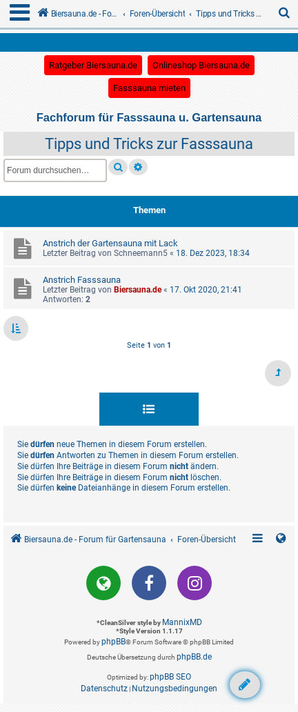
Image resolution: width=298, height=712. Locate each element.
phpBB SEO (170, 677)
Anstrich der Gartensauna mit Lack (110, 243)
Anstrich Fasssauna (82, 280)
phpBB (113, 641)
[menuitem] (284, 14)
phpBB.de (194, 657)
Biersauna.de (137, 290)
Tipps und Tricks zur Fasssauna (149, 143)
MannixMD (182, 622)
